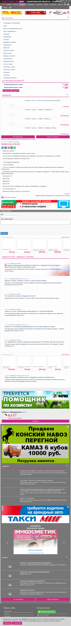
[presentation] (14, 228)
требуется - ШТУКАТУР (27, 590)
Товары (5, 7)
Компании (39, 4)
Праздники (15, 90)
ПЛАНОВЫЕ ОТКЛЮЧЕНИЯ (11, 23)
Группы (15, 4)
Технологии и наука (9, 67)
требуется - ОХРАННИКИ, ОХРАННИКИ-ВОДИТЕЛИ (35, 563)
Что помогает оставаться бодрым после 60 (20, 296)
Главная (9, 4)
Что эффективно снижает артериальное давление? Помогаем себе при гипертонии (34, 342)
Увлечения (6, 72)
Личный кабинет (43, 615)
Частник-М (6, 75)
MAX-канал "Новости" (8, 197)
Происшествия (7, 58)
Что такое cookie (17, 623)
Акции (5, 26)
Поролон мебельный (38, 366)
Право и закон (7, 53)
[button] (7, 542)
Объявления (30, 4)
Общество (6, 47)
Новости (22, 4)
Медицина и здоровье (9, 42)
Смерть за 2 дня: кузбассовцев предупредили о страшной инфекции (29, 311)
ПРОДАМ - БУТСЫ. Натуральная (35, 100)
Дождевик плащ (7, 249)
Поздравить (6, 90)
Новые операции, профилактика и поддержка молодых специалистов (29, 377)
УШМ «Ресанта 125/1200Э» (7, 367)
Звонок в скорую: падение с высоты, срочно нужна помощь (26, 280)
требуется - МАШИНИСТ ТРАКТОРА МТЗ (32, 581)
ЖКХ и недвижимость (9, 31)
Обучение (53, 4)
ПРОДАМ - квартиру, (31, 109)
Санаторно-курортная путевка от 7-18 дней (39, 250)
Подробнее (35, 421)
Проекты (60, 4)
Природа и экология (9, 56)
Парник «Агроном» (23, 249)
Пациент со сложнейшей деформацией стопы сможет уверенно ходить (30, 326)
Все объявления (18, 137)
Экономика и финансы (10, 78)
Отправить (4, 233)
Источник (67, 193)
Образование (7, 45)
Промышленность (8, 61)
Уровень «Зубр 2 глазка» (52, 367)
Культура (6, 39)
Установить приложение (47, 611)
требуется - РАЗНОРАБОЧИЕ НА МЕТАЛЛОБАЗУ (35, 572)
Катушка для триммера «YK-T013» (24, 367)
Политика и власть (8, 50)
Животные (6, 34)
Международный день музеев (13, 84)
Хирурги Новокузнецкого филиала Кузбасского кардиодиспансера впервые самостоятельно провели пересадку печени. (33, 266)
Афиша (46, 4)
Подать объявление (53, 137)
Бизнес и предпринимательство (12, 28)
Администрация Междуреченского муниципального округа (18, 139)
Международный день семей (13, 87)
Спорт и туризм (7, 64)
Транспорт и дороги (9, 69)
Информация (7, 36)
